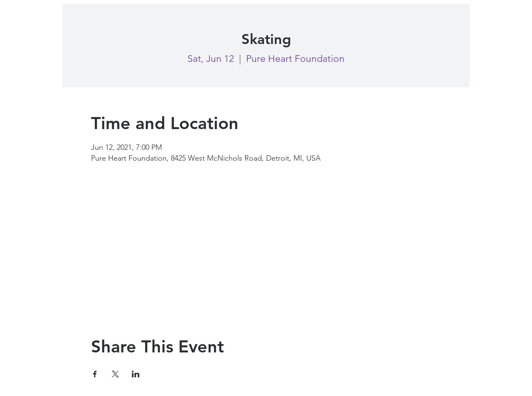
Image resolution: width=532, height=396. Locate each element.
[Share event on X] (115, 374)
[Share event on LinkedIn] (136, 374)
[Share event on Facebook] (95, 374)
